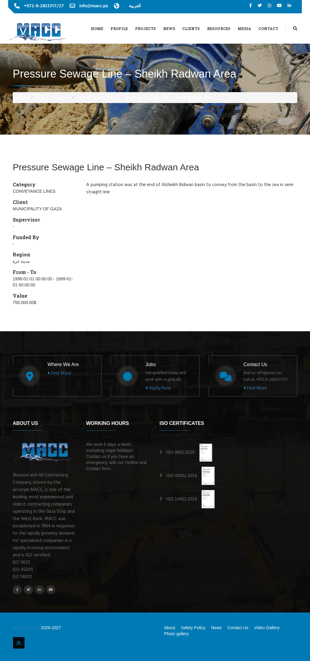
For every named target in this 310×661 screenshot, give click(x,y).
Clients (191, 28)
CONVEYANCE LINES (98, 97)
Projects (145, 28)
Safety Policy (193, 627)
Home (97, 28)
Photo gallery (176, 634)
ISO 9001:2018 (189, 452)
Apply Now (158, 388)
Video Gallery (266, 627)
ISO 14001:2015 (190, 498)
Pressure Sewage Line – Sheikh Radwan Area (169, 97)
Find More (59, 373)
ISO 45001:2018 (190, 475)
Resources (218, 28)
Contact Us (237, 627)
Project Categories (52, 97)
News (169, 28)
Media (244, 28)
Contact (268, 28)
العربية (135, 5)
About (169, 627)
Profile (119, 28)
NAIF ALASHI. (27, 627)
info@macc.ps (93, 5)
